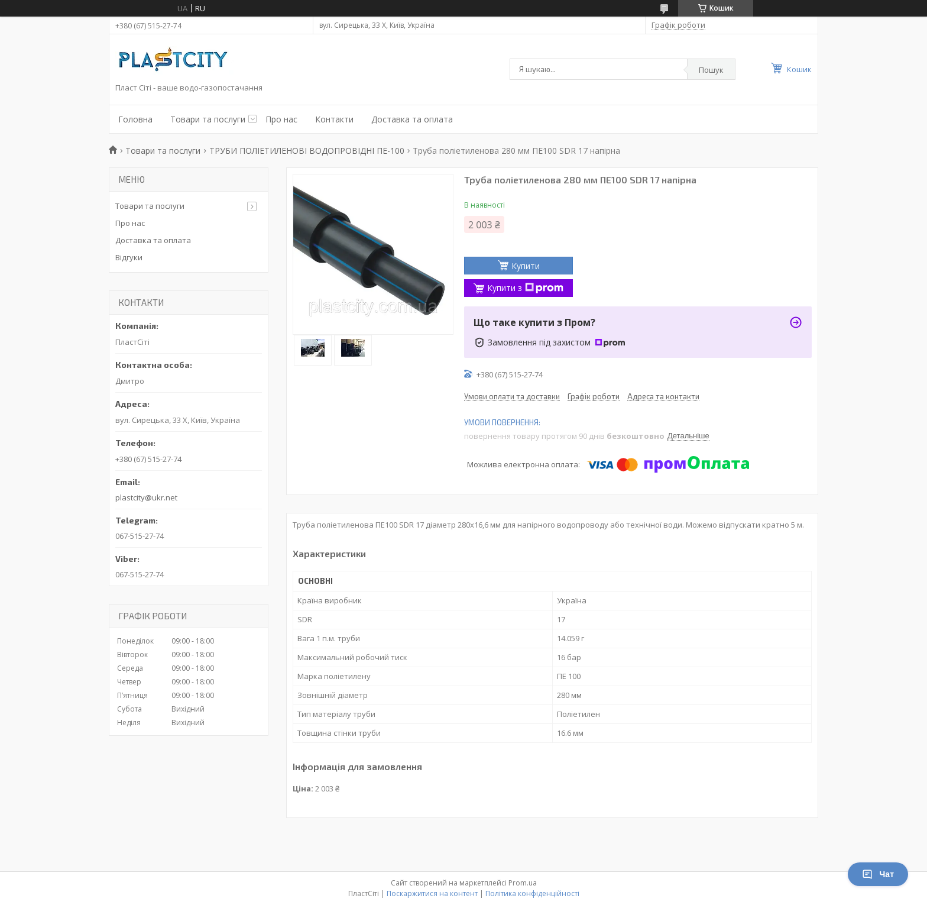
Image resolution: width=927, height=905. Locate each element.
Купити (525, 266)
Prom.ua (522, 883)
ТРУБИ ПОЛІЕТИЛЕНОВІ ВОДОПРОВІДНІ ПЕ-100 (306, 151)
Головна (135, 119)
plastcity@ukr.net (146, 497)
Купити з (525, 287)
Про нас (281, 119)
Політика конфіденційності (532, 893)
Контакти (334, 119)
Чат (878, 874)
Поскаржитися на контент (432, 893)
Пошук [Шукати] (711, 69)
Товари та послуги (207, 119)
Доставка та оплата (412, 119)
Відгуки (128, 257)
